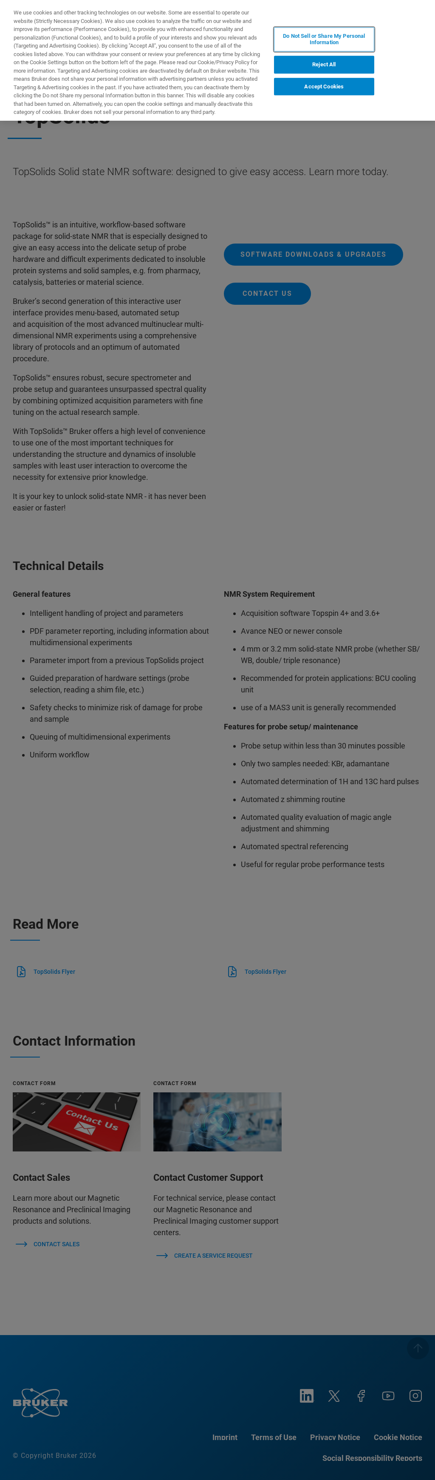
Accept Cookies (324, 86)
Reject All (324, 64)
